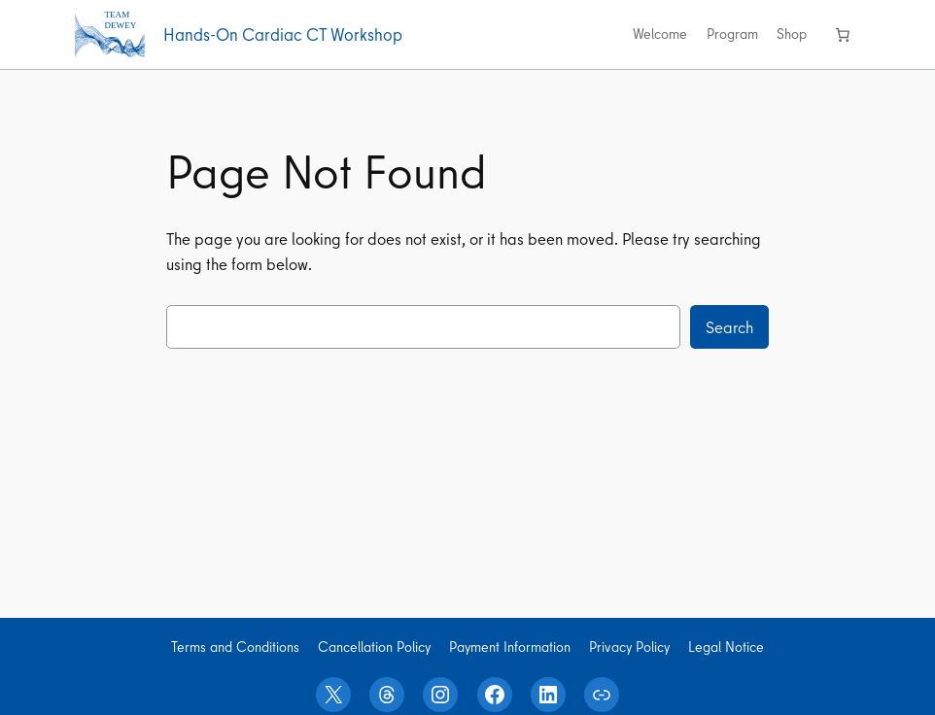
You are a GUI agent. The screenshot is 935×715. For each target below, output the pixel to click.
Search (729, 327)
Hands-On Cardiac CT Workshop (282, 34)
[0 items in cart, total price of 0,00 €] (842, 34)
